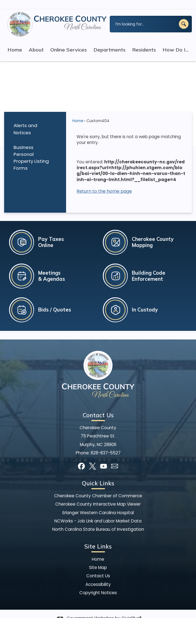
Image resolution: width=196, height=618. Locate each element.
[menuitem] (35, 120)
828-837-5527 (106, 443)
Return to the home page (104, 182)
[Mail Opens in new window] (114, 456)
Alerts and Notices (25, 119)
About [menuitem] (36, 40)
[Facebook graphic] (81, 456)
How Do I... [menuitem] (176, 40)
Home (77, 111)
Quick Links (98, 473)
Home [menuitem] (14, 40)
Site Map (98, 558)
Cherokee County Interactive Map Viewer (98, 495)
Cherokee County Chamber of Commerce (98, 486)
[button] (184, 14)
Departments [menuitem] (109, 40)
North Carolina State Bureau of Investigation (98, 520)
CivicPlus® (131, 609)
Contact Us (98, 566)
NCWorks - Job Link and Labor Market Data (98, 511)
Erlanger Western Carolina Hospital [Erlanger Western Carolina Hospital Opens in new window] (98, 503)
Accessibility (98, 575)
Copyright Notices (98, 583)
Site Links (98, 536)
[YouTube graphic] (103, 456)
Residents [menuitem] (144, 40)
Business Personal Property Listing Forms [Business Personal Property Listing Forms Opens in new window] (31, 148)
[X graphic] (92, 456)
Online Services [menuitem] (68, 40)
